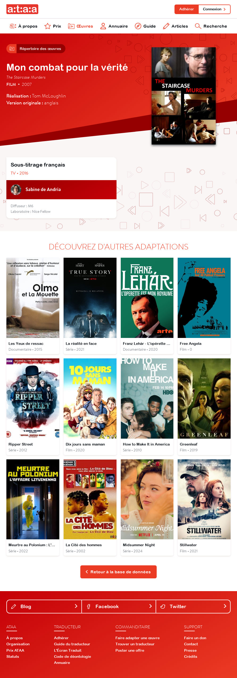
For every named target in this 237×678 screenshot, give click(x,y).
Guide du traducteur (72, 644)
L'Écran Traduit (67, 650)
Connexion (214, 9)
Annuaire (114, 26)
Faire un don (195, 638)
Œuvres (80, 26)
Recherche (211, 26)
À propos (24, 26)
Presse (190, 650)
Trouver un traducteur (135, 644)
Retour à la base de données (118, 571)
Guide (145, 26)
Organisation (18, 644)
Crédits (190, 656)
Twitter (193, 606)
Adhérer (186, 9)
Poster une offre (129, 650)
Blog (44, 606)
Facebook (119, 606)
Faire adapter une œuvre (137, 638)
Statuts (12, 656)
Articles (175, 26)
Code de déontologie (72, 656)
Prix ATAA (15, 650)
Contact (191, 644)
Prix (52, 26)
